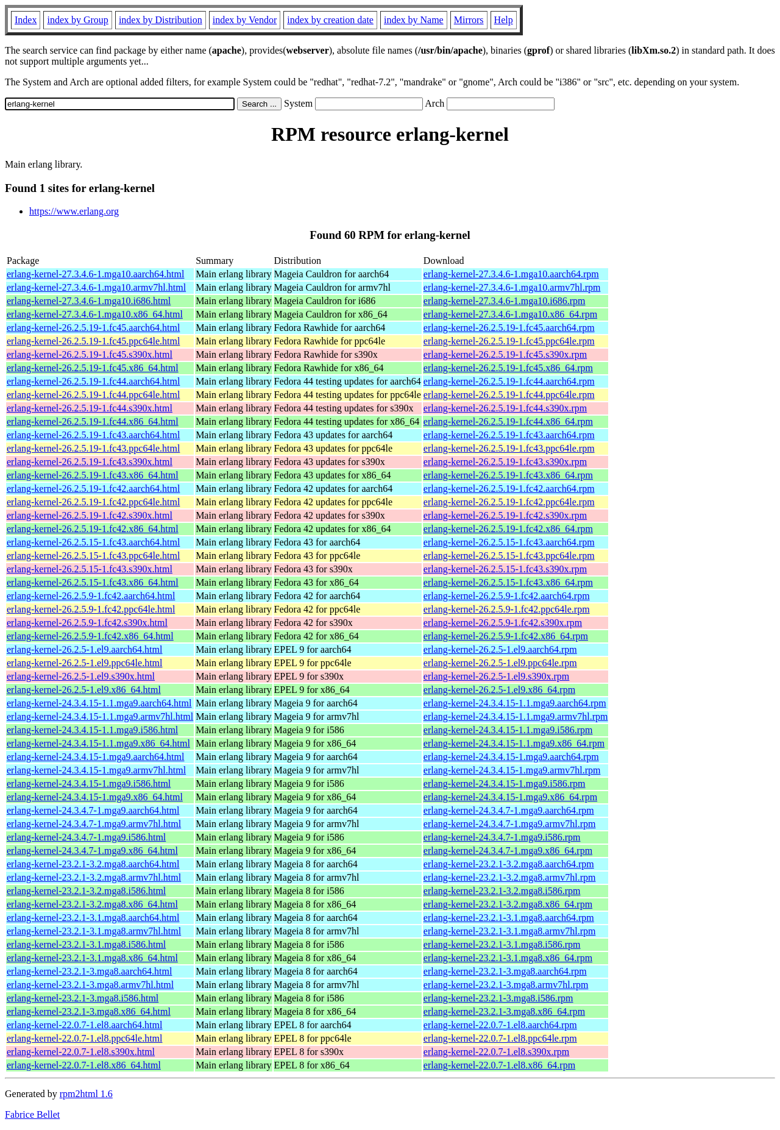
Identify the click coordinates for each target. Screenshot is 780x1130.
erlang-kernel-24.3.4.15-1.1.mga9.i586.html (92, 730)
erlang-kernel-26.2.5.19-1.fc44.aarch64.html (93, 381)
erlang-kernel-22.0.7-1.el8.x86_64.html (84, 1065)
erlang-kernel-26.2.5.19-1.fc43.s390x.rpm (505, 462)
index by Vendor (245, 20)
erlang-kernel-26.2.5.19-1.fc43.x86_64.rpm (508, 475)
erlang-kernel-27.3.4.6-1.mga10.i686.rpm (505, 301)
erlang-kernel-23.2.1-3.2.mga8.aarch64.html (93, 864)
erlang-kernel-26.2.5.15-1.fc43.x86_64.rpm (508, 582)
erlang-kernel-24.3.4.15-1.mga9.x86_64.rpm (510, 797)
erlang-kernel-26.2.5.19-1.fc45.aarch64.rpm (509, 327)
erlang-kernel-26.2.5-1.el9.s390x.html (81, 676)
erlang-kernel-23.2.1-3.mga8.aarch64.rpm (505, 971)
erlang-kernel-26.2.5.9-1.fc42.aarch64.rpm (507, 596)
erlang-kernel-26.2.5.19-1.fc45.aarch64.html (93, 327)
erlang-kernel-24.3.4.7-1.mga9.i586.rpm (502, 837)
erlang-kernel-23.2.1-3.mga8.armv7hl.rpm (506, 984)
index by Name (414, 20)
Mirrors (469, 20)
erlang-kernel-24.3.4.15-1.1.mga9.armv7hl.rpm (516, 716)
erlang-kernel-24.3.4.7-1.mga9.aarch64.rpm (509, 810)
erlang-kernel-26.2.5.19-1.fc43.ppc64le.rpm (509, 448)
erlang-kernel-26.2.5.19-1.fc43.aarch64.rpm (509, 435)
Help (503, 20)
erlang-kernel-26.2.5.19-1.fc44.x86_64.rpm (508, 421)
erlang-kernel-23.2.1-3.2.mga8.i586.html (86, 891)
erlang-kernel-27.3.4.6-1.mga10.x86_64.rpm (510, 314)
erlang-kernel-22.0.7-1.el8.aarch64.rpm (500, 1025)
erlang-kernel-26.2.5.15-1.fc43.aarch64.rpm (509, 542)
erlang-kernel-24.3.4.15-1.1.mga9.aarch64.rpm (515, 703)
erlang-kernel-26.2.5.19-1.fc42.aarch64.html (93, 488)
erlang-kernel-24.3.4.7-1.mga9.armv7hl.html (94, 824)
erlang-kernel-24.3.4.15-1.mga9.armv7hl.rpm (512, 770)
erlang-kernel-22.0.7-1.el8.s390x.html (81, 1051)
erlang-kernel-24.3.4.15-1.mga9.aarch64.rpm (511, 757)
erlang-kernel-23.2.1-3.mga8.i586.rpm (498, 998)
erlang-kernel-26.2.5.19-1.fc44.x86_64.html (93, 421)
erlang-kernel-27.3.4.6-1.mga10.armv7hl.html (96, 287)
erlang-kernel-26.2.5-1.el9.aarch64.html (84, 649)
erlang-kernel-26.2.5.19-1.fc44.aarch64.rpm (509, 381)
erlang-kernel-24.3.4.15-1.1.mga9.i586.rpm (508, 730)
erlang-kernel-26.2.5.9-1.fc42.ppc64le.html (91, 609)
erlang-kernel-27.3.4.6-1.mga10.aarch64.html (95, 274)
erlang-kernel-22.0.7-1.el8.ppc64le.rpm (500, 1038)
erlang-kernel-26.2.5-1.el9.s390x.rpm (496, 676)
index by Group (77, 20)
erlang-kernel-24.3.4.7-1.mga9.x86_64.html (92, 850)
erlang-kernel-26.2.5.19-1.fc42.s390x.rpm (505, 515)
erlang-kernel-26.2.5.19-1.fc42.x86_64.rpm (508, 529)
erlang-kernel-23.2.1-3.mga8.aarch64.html (89, 971)
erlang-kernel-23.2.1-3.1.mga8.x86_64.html (92, 958)
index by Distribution (160, 20)
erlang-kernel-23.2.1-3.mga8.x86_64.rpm (504, 1011)
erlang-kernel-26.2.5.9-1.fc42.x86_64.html (90, 636)
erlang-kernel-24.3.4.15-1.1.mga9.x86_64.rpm (514, 743)
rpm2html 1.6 (86, 1094)
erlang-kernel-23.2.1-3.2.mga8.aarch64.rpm (509, 864)
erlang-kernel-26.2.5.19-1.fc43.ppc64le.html (93, 448)
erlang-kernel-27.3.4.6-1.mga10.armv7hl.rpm (512, 287)
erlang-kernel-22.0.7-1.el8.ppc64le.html (84, 1038)
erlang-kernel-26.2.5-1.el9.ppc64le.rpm (500, 663)
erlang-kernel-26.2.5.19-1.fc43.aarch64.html (93, 435)
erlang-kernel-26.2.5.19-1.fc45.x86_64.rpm (508, 368)
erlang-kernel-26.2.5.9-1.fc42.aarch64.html (91, 596)
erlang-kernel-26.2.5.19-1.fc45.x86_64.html (93, 368)
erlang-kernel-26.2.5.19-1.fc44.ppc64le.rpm (509, 394)
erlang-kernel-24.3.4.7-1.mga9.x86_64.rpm (508, 850)
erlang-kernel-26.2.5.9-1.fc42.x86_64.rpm (506, 636)
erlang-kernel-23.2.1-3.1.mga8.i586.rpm (502, 944)
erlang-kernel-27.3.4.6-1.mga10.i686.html (89, 301)
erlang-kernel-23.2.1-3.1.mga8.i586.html (86, 944)
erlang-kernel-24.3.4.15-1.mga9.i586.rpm (505, 783)
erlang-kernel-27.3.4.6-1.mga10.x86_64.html (95, 314)
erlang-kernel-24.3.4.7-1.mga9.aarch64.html (93, 810)
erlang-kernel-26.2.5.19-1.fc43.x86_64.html (93, 475)
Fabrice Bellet (32, 1114)
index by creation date (330, 20)
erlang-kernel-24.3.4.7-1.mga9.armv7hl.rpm (510, 824)
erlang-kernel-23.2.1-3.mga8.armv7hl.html (90, 984)
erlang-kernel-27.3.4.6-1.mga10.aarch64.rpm (511, 274)
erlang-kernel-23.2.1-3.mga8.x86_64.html (89, 1011)
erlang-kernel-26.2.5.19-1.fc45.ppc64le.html (93, 341)
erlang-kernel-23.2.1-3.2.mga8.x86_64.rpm (508, 904)
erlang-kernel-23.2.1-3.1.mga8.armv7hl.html (94, 931)
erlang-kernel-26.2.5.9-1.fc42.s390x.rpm (503, 622)
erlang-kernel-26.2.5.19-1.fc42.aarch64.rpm (509, 488)
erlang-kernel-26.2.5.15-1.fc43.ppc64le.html (93, 555)
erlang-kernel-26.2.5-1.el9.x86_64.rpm (499, 689)
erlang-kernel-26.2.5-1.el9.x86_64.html (84, 689)
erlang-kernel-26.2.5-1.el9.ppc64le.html (84, 663)
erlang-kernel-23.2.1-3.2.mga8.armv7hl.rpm (510, 877)
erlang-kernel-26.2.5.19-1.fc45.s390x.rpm (505, 354)
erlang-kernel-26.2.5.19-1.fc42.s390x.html (89, 515)
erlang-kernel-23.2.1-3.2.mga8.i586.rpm (502, 891)
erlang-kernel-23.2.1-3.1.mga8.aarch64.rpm (509, 917)
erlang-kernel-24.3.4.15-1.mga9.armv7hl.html (96, 770)
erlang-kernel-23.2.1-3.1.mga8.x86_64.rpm (508, 958)
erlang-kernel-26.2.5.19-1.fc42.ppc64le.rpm (509, 502)
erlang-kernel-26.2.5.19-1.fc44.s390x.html (89, 408)
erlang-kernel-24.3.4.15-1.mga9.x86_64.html (95, 797)
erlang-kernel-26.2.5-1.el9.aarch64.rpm (500, 649)
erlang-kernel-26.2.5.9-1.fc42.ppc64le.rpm (507, 609)
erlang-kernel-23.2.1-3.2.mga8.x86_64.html (92, 904)
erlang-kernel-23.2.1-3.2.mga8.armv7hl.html (94, 877)
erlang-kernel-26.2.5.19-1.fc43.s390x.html (89, 462)
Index (26, 20)
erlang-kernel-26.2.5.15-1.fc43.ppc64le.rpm (509, 555)
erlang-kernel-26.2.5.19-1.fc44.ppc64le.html (93, 394)
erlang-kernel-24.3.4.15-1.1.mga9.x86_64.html (98, 743)
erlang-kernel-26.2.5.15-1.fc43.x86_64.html (93, 582)
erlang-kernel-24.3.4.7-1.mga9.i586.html (86, 837)
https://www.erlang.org (74, 211)
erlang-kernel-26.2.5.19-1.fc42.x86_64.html (93, 529)
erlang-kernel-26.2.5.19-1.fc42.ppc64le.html (93, 502)
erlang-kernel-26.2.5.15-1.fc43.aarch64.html (93, 542)
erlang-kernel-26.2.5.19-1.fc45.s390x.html (89, 354)
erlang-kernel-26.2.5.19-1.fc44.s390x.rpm (505, 408)
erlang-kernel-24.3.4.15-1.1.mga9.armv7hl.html (100, 716)
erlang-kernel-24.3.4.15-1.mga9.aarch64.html (95, 757)
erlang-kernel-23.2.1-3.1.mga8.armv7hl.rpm (510, 931)
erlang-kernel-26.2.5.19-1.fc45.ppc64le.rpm (509, 341)
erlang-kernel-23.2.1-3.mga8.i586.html (82, 998)
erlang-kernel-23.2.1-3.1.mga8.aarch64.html (93, 917)
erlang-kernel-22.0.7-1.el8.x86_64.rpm (499, 1065)
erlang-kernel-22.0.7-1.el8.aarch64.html (84, 1025)
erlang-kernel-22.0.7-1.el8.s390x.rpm (496, 1051)
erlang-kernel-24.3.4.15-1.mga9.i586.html (89, 783)
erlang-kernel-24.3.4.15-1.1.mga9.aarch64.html (99, 703)
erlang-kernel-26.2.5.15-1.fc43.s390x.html (89, 569)
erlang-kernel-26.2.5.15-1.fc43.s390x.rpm (505, 569)
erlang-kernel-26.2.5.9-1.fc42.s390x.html (87, 622)
